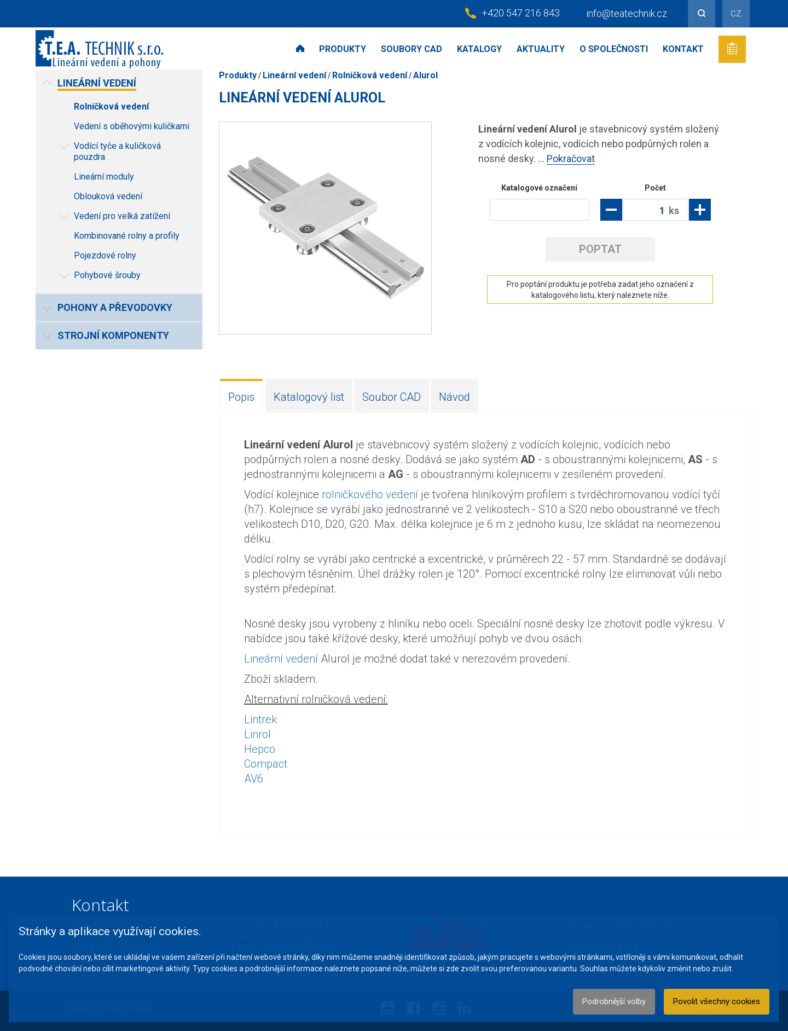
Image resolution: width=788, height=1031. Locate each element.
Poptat (600, 249)
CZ (736, 14)
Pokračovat (571, 158)
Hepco (259, 749)
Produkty (342, 49)
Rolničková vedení (369, 75)
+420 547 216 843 (521, 13)
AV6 (253, 778)
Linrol (257, 734)
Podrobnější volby (614, 1001)
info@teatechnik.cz (626, 13)
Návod (454, 397)
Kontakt (683, 49)
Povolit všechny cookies (716, 1001)
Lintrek (260, 719)
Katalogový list (309, 397)
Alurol (425, 75)
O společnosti (614, 49)
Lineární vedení (294, 75)
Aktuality (541, 49)
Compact (265, 763)
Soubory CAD (411, 49)
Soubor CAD (391, 397)
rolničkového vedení (370, 494)
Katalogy (479, 49)
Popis (241, 397)
